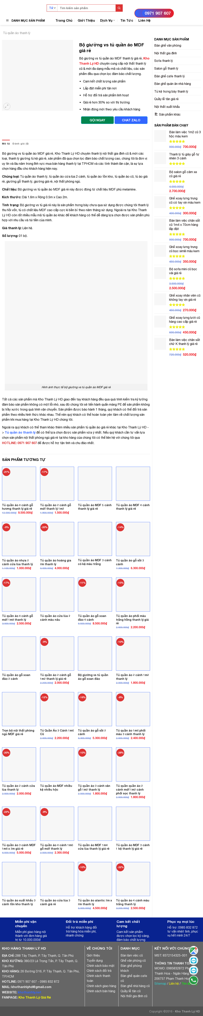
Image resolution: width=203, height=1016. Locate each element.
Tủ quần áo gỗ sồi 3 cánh (130, 562)
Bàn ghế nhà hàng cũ (135, 986)
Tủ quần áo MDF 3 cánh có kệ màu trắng (95, 562)
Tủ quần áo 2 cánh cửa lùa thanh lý (18, 787)
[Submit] (119, 8)
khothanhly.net (29, 992)
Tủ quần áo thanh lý (16, 33)
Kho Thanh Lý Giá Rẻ (34, 997)
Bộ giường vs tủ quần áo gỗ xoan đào (93, 676)
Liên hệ (174, 983)
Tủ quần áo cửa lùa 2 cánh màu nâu (55, 617)
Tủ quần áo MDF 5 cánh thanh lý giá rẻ (95, 506)
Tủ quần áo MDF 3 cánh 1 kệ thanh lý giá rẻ (133, 846)
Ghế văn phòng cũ (133, 960)
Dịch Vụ (107, 20)
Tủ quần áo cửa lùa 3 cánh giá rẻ (55, 902)
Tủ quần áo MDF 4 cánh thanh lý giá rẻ (133, 506)
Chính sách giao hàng (101, 986)
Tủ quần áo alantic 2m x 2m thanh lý (95, 902)
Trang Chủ (64, 20)
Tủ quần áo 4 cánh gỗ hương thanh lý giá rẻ (17, 506)
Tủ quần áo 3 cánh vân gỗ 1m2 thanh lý (94, 787)
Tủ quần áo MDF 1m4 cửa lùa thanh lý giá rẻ (93, 846)
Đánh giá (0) (20, 143)
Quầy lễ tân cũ (131, 991)
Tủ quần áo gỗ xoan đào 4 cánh (92, 617)
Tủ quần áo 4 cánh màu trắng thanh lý (132, 902)
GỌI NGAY (97, 120)
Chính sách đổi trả (99, 970)
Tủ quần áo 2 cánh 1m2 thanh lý (132, 676)
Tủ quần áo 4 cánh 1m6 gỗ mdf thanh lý (56, 846)
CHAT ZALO (131, 120)
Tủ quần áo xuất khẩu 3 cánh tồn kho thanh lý (18, 902)
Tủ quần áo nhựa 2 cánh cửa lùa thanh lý (17, 562)
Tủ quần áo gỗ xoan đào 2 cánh (16, 676)
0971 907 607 (158, 13)
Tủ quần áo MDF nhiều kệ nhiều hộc (56, 787)
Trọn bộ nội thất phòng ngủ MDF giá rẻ (18, 732)
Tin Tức (126, 20)
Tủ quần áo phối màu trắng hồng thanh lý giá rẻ (132, 619)
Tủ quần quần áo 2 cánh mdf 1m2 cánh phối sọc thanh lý (130, 789)
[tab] (6, 144)
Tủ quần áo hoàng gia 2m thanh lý (55, 562)
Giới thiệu (93, 955)
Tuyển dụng (95, 960)
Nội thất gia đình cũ (134, 996)
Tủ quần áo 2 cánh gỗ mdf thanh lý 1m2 (55, 506)
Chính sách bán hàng (101, 991)
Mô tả (6, 143)
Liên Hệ (144, 20)
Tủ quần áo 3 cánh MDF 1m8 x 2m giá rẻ (19, 846)
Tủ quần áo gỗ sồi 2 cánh (92, 732)
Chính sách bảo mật (100, 965)
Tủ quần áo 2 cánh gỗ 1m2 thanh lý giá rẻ (55, 676)
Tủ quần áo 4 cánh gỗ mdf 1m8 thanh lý (17, 617)
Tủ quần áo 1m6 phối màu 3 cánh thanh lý (131, 732)
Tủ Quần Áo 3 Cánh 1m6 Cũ (57, 732)
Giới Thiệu (86, 20)
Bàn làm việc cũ (132, 955)
